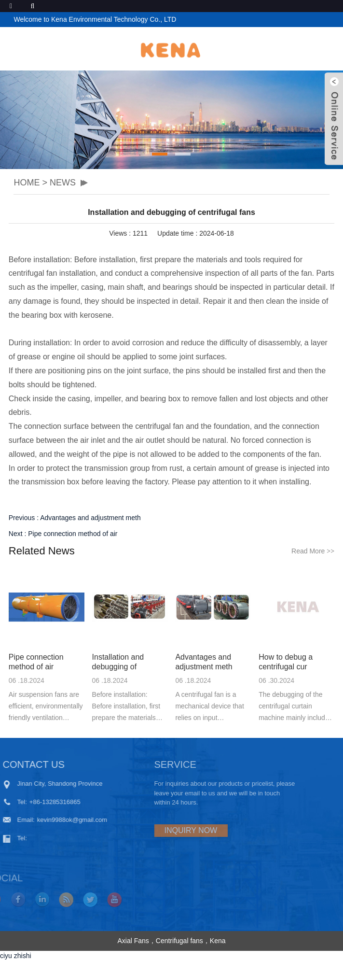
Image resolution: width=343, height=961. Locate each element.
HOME (27, 182)
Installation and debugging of (118, 662)
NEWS (63, 182)
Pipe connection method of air (72, 533)
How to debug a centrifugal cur (286, 662)
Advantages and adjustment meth (90, 518)
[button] (159, 154)
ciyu (6, 956)
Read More (312, 551)
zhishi (22, 956)
